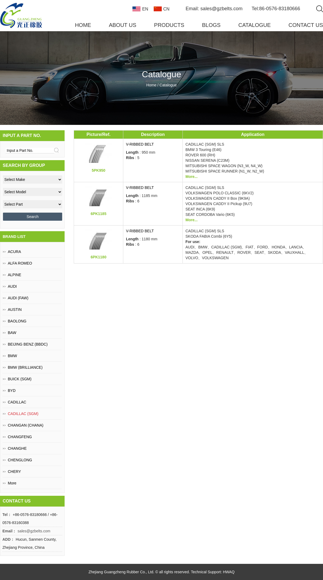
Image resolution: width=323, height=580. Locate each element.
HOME (83, 25)
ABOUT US (122, 25)
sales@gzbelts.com (33, 531)
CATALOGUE (254, 25)
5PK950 (99, 170)
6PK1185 (98, 214)
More (12, 483)
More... (191, 176)
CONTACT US (306, 25)
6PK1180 (98, 257)
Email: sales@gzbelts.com (214, 8)
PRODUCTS (169, 25)
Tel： (6, 514)
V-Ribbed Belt (140, 144)
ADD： (8, 539)
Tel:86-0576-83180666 (276, 8)
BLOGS (211, 25)
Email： (9, 531)
